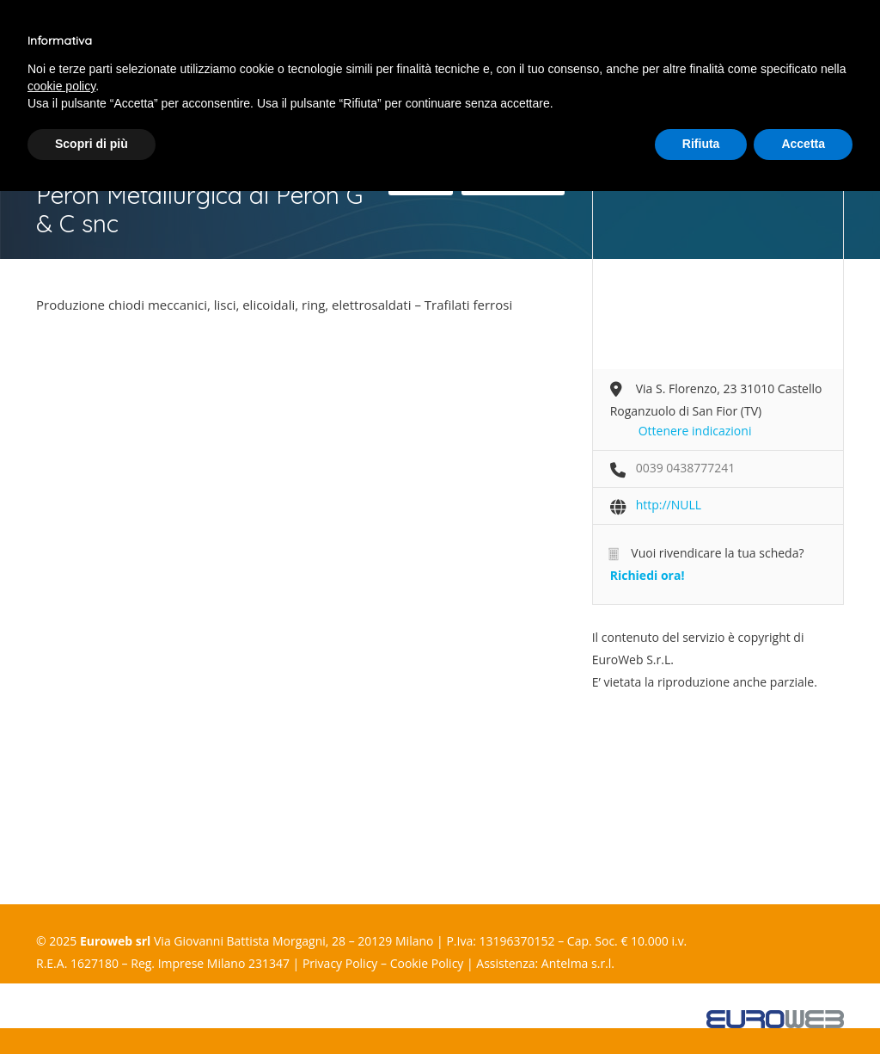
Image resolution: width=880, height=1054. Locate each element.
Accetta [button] (803, 144)
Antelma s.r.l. (577, 963)
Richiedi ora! (647, 575)
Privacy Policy (339, 963)
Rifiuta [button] (701, 144)
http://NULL (668, 504)
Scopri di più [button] (91, 144)
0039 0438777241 (686, 467)
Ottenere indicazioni (695, 430)
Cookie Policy (427, 963)
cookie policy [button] (61, 86)
